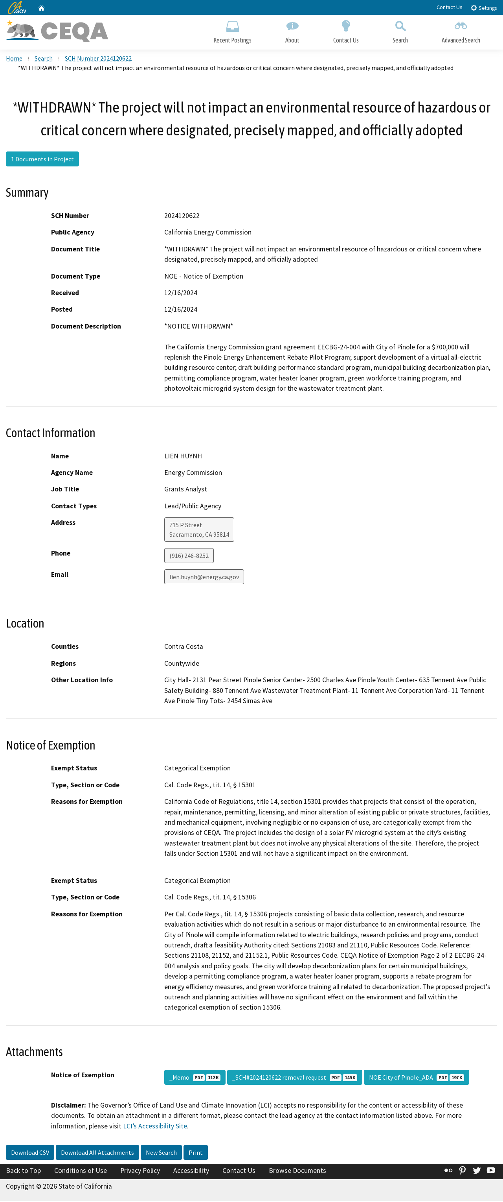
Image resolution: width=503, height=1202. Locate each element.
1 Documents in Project (42, 160)
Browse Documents (297, 1171)
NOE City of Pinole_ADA (416, 1078)
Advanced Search (461, 30)
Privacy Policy (140, 1171)
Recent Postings (232, 30)
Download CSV (30, 1154)
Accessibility (191, 1171)
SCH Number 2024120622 (98, 59)
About (292, 30)
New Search (161, 1154)
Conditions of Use (80, 1171)
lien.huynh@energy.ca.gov (204, 578)
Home (14, 59)
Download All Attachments (97, 1154)
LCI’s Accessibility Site (155, 1127)
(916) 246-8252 (189, 557)
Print (196, 1154)
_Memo (194, 1078)
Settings (483, 7)
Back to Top (23, 1171)
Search (400, 30)
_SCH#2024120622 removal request (294, 1078)
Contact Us (450, 7)
